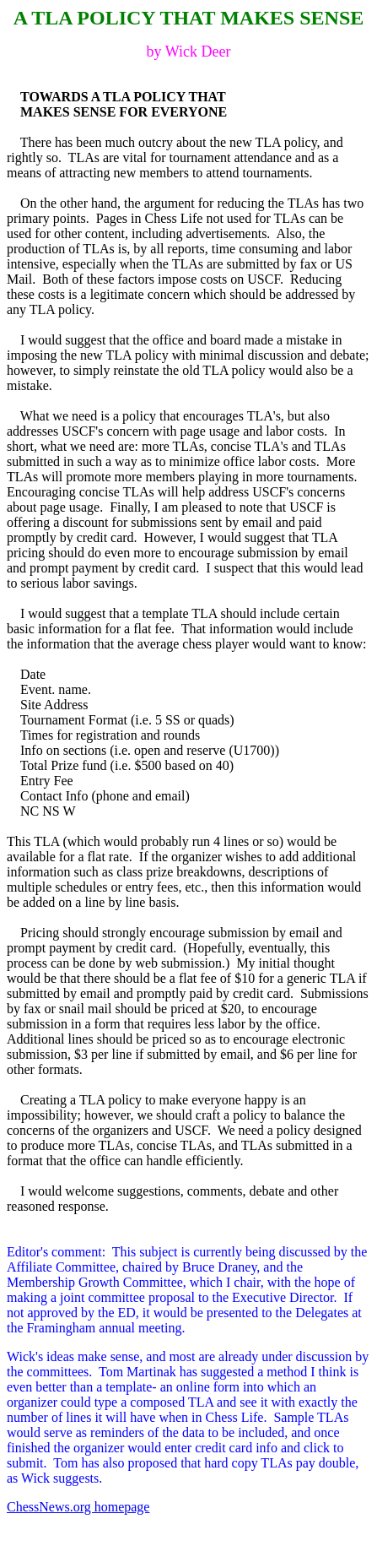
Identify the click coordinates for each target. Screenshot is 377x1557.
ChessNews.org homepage (78, 1507)
